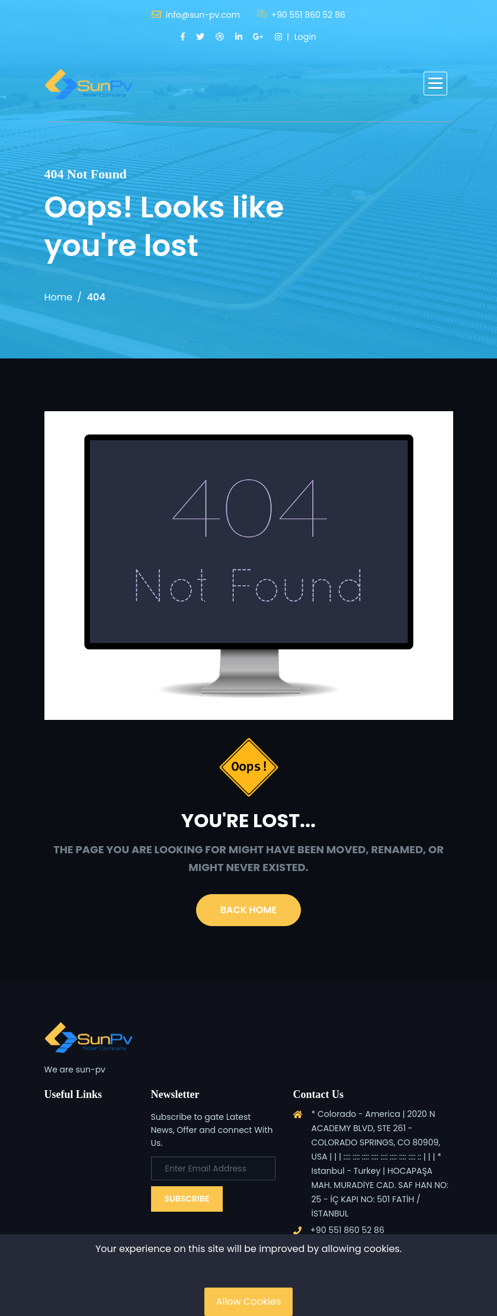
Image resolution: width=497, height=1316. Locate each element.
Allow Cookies (248, 1301)
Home (58, 297)
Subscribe (187, 1199)
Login (305, 37)
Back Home (248, 910)
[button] (435, 83)
